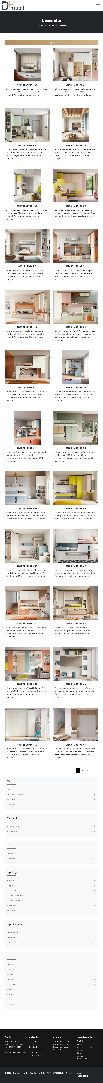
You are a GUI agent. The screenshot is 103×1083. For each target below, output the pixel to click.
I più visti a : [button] (14, 956)
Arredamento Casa (49, 25)
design (51, 853)
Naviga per (51, 42)
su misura (51, 910)
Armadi (80, 1056)
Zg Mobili (51, 804)
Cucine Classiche (61, 1044)
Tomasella (51, 799)
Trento (51, 989)
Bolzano (51, 969)
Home (38, 25)
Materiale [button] (12, 818)
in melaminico (51, 831)
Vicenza (51, 1004)
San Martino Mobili (51, 794)
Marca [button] (10, 781)
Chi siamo (33, 1041)
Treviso (51, 994)
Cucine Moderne (61, 1041)
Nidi (51, 789)
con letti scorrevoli (51, 900)
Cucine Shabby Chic (62, 1050)
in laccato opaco (51, 826)
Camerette (63, 25)
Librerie (80, 1044)
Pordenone (51, 984)
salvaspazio (51, 905)
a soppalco (51, 885)
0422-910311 (15, 1047)
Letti (79, 1053)
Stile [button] (9, 845)
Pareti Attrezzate (85, 1047)
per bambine (51, 932)
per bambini (51, 937)
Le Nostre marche (37, 1050)
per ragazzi (51, 942)
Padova (51, 979)
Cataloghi (33, 1047)
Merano (51, 974)
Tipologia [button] (12, 872)
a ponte (51, 880)
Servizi (32, 1044)
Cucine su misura (61, 1047)
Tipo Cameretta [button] (16, 924)
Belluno (51, 964)
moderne (51, 858)
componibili (51, 890)
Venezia (51, 999)
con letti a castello (51, 895)
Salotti (80, 1050)
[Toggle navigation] (97, 6)
